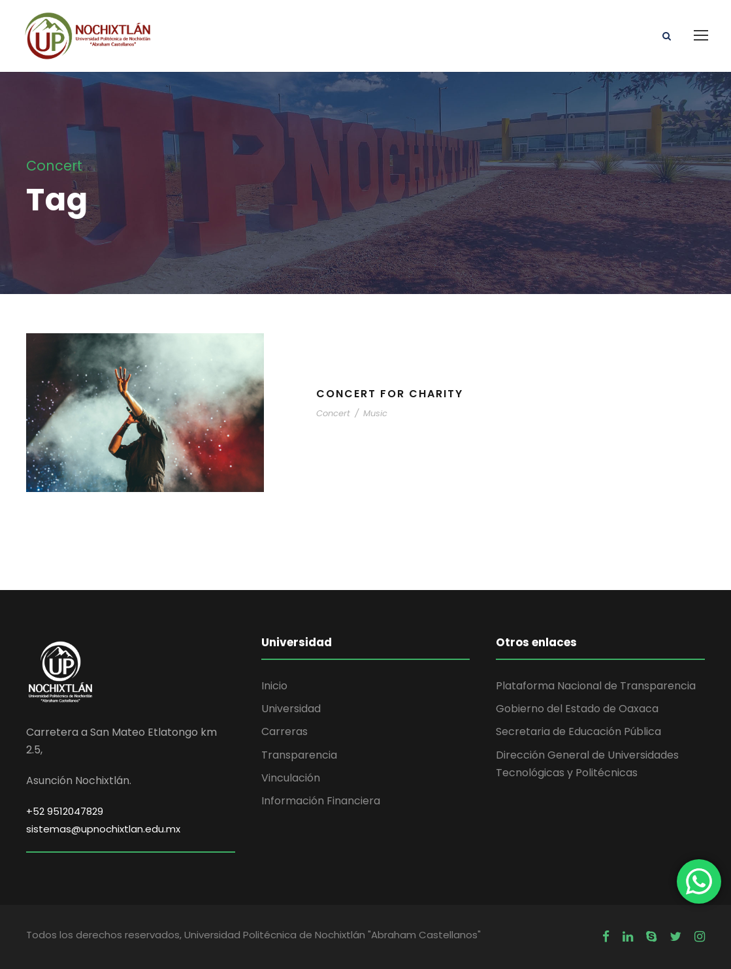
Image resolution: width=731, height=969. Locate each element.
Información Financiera (320, 800)
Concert (333, 413)
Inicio (274, 685)
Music (375, 413)
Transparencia (299, 755)
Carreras (284, 731)
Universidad (291, 708)
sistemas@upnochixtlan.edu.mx (103, 829)
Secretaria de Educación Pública (578, 731)
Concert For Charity (389, 393)
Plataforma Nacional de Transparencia (596, 685)
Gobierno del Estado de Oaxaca (577, 708)
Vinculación (290, 777)
